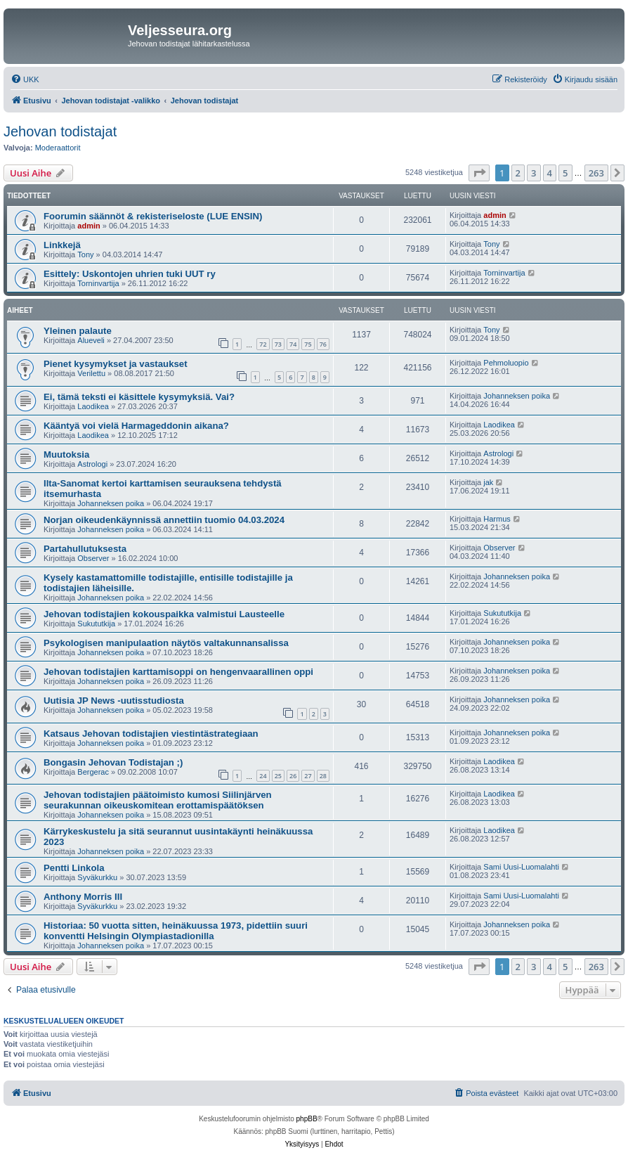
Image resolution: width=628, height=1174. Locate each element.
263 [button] (596, 173)
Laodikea (93, 406)
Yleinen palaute (78, 330)
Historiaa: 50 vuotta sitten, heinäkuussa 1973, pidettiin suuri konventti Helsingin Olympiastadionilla (176, 930)
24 (262, 775)
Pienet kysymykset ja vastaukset (116, 364)
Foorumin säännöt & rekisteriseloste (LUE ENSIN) (153, 216)
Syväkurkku (97, 877)
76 (323, 344)
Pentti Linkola (74, 868)
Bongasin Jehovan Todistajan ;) (113, 762)
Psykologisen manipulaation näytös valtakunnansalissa (166, 643)
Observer (93, 558)
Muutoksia (66, 454)
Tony (85, 254)
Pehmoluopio (505, 363)
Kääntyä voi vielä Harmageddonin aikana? (136, 425)
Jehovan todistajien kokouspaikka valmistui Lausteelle (164, 614)
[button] (479, 173)
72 (262, 344)
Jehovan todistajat (60, 131)
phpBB (307, 1119)
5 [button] (565, 173)
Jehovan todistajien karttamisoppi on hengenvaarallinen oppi (178, 671)
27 (307, 775)
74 (292, 344)
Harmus (497, 519)
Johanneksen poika (516, 396)
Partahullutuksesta (85, 548)
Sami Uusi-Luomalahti (521, 867)
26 (292, 775)
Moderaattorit (58, 147)
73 (278, 344)
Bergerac (93, 772)
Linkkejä (62, 245)
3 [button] (533, 173)
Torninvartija (98, 283)
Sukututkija (96, 623)
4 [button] (549, 173)
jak (488, 482)
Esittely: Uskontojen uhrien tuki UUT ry (130, 274)
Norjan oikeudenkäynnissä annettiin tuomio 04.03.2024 (164, 520)
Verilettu (91, 373)
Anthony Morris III (83, 896)
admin (88, 225)
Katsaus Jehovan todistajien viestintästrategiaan (151, 733)
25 (278, 775)
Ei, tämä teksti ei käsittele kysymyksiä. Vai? (139, 397)
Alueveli (91, 340)
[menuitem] (25, 79)
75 (307, 344)
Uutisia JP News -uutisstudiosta (114, 700)
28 (323, 775)
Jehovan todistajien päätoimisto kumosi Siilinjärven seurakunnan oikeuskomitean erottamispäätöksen (158, 800)
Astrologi (92, 464)
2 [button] (518, 173)
